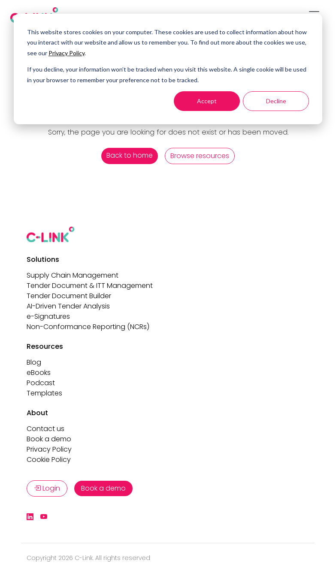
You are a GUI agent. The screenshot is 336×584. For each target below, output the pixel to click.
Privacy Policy (66, 53)
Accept (207, 101)
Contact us (45, 429)
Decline (276, 101)
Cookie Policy (49, 459)
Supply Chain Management (72, 275)
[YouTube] (43, 517)
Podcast (41, 383)
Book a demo (49, 439)
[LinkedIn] (30, 517)
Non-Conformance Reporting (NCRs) (88, 327)
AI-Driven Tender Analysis (68, 306)
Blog (34, 362)
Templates (44, 393)
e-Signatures (48, 316)
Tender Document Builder (69, 296)
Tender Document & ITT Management (90, 286)
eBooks (39, 372)
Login (47, 488)
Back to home (129, 155)
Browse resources (199, 156)
